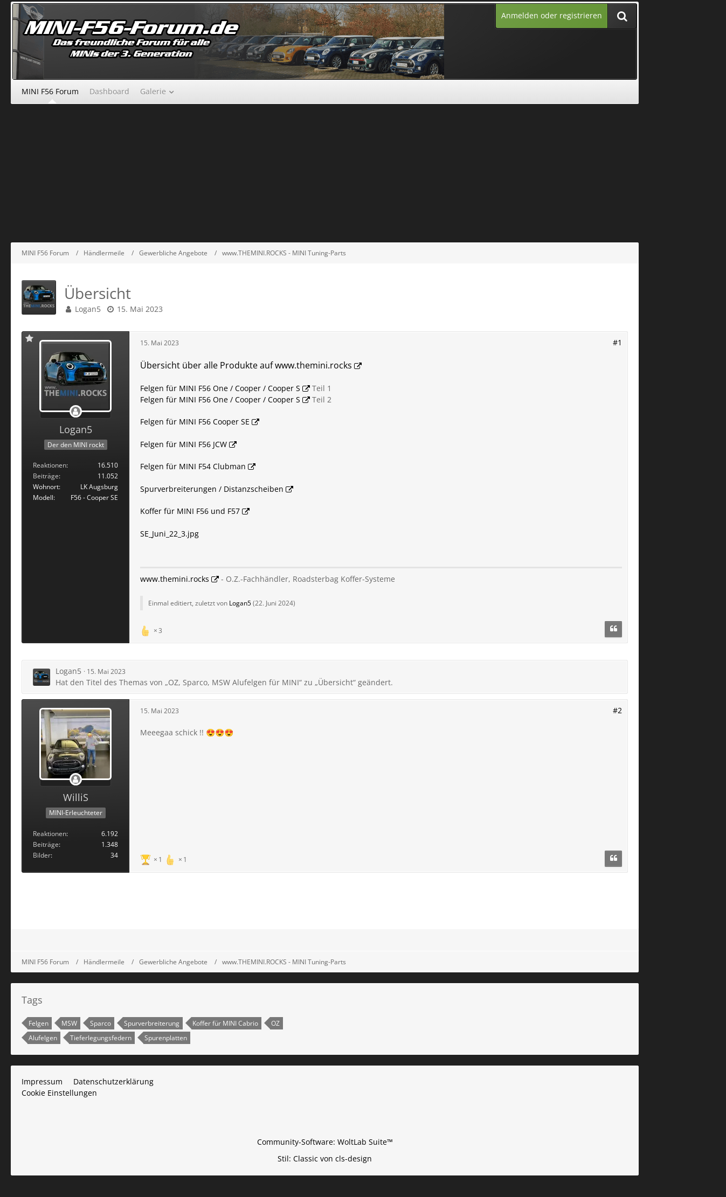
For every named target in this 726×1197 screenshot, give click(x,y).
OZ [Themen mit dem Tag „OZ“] (275, 1023)
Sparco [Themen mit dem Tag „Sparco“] (100, 1023)
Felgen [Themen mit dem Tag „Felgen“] (39, 1023)
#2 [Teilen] (617, 710)
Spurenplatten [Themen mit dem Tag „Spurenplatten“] (165, 1037)
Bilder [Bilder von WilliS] (42, 855)
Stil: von (325, 1158)
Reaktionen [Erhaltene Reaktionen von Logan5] (49, 465)
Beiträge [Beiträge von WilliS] (46, 844)
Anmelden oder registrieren (551, 15)
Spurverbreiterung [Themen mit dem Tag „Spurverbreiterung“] (151, 1023)
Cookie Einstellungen (59, 1093)
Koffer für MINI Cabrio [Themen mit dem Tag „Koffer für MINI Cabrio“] (225, 1023)
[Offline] (75, 412)
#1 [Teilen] (617, 342)
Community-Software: (325, 1142)
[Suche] (622, 16)
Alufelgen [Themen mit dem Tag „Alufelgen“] (43, 1037)
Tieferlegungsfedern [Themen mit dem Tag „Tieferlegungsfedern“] (101, 1037)
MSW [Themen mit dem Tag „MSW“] (69, 1023)
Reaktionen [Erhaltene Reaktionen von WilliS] (49, 833)
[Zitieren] (613, 629)
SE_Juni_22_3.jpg (169, 533)
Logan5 (88, 309)
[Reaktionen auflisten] (152, 629)
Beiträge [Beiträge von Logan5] (46, 476)
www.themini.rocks (174, 579)
